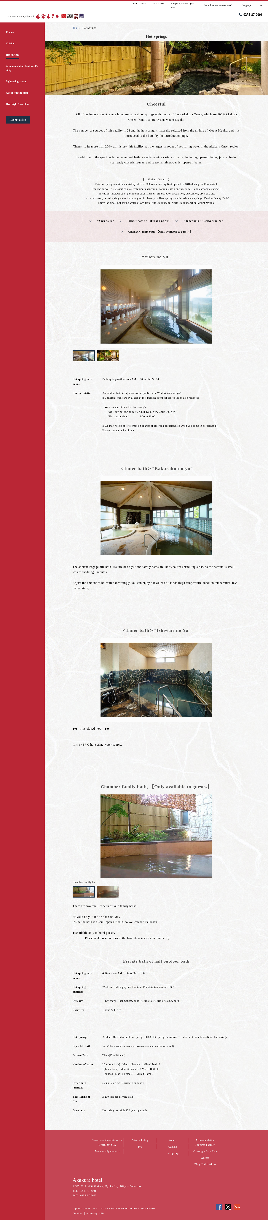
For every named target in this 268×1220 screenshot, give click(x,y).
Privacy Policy (140, 1140)
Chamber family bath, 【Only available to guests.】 (156, 231)
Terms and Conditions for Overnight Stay (107, 1142)
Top (140, 1146)
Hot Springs (173, 1153)
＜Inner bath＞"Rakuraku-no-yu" (145, 221)
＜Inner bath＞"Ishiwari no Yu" (199, 221)
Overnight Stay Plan (205, 1151)
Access (205, 1157)
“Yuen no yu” (102, 221)
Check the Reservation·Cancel (217, 5)
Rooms (172, 1140)
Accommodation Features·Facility (205, 1142)
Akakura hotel (87, 1180)
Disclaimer (77, 1213)
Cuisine (172, 1146)
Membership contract (107, 1151)
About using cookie (95, 1213)
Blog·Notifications (205, 1164)
